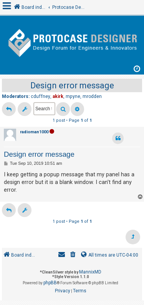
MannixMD (90, 272)
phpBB (50, 282)
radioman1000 (34, 131)
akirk (58, 96)
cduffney (40, 96)
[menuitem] (73, 255)
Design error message (72, 85)
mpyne (73, 96)
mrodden (92, 96)
